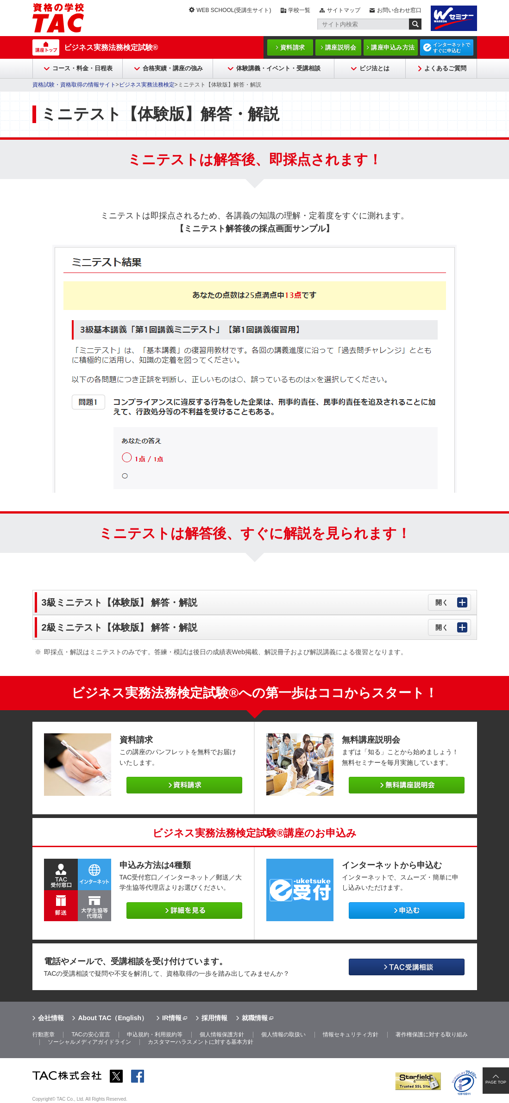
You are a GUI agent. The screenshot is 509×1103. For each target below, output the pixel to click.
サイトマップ (343, 10)
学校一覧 (299, 10)
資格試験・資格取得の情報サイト (74, 84)
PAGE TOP (495, 1082)
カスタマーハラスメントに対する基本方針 (200, 1042)
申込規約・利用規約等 (154, 1034)
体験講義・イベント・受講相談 (278, 68)
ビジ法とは (374, 68)
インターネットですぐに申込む (451, 47)
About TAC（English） (113, 1018)
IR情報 (172, 1018)
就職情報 (255, 1018)
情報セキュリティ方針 (350, 1034)
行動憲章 (43, 1034)
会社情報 (51, 1018)
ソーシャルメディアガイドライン (89, 1042)
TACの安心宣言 (90, 1034)
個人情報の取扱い (283, 1034)
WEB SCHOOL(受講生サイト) (233, 10)
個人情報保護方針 (222, 1034)
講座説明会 (341, 47)
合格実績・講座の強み (173, 68)
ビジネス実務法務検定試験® (111, 47)
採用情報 (214, 1018)
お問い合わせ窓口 (399, 10)
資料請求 (292, 47)
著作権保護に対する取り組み (432, 1034)
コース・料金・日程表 (82, 68)
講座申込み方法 (393, 47)
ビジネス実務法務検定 (147, 84)
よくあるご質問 (445, 68)
